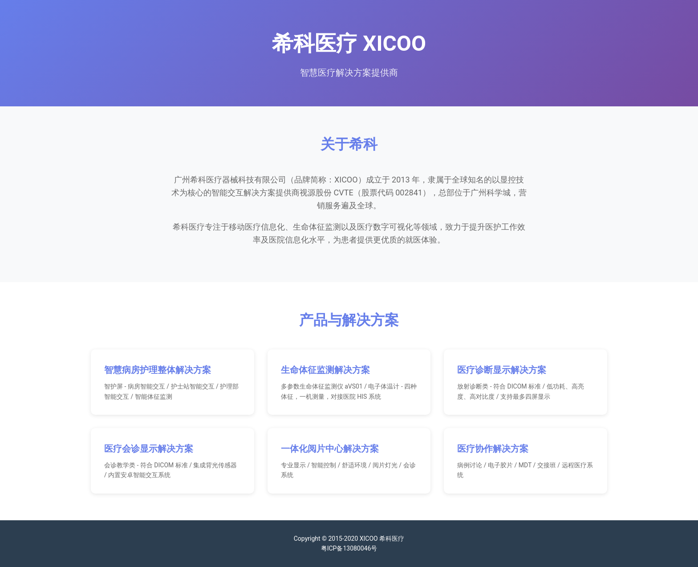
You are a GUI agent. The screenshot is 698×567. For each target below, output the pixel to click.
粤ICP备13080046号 (349, 548)
